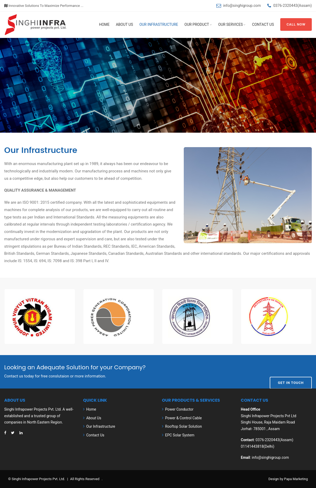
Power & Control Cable (183, 418)
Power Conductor (179, 409)
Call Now (296, 24)
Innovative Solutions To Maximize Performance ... (43, 6)
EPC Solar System (179, 435)
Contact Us (263, 24)
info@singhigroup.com (242, 5)
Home (104, 24)
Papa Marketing (296, 479)
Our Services (230, 24)
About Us (124, 24)
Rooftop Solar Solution (183, 426)
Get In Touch (291, 371)
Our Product (197, 24)
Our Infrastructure (158, 24)
